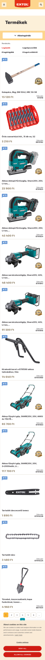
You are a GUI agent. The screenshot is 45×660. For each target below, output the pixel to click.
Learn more (18, 635)
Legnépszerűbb (29, 48)
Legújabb (6, 48)
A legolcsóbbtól (30, 52)
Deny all (22, 648)
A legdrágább (8, 52)
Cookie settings (22, 642)
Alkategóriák (24, 35)
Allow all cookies (22, 654)
